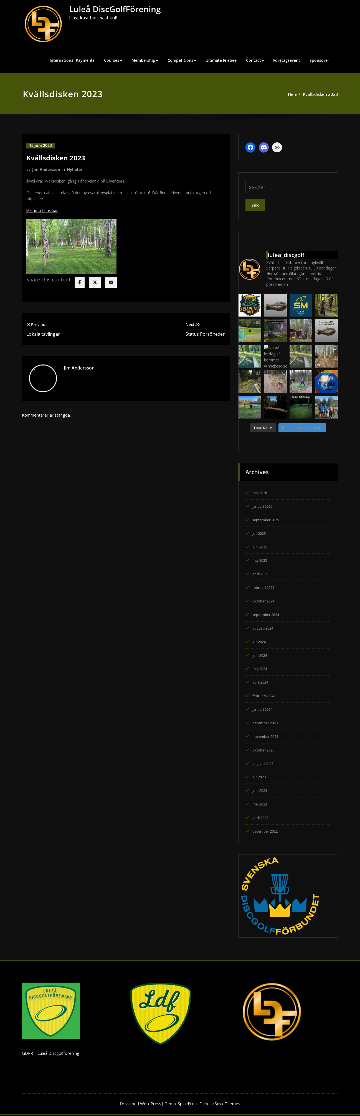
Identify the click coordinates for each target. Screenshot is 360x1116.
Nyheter (74, 169)
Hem (290, 94)
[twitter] (95, 284)
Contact (255, 60)
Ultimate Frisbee (221, 60)
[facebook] (80, 284)
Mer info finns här (43, 212)
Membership (144, 60)
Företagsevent (286, 60)
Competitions (182, 60)
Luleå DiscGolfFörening (115, 9)
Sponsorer (319, 60)
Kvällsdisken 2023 (318, 94)
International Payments (72, 60)
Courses (113, 60)
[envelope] (111, 284)
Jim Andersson (46, 169)
